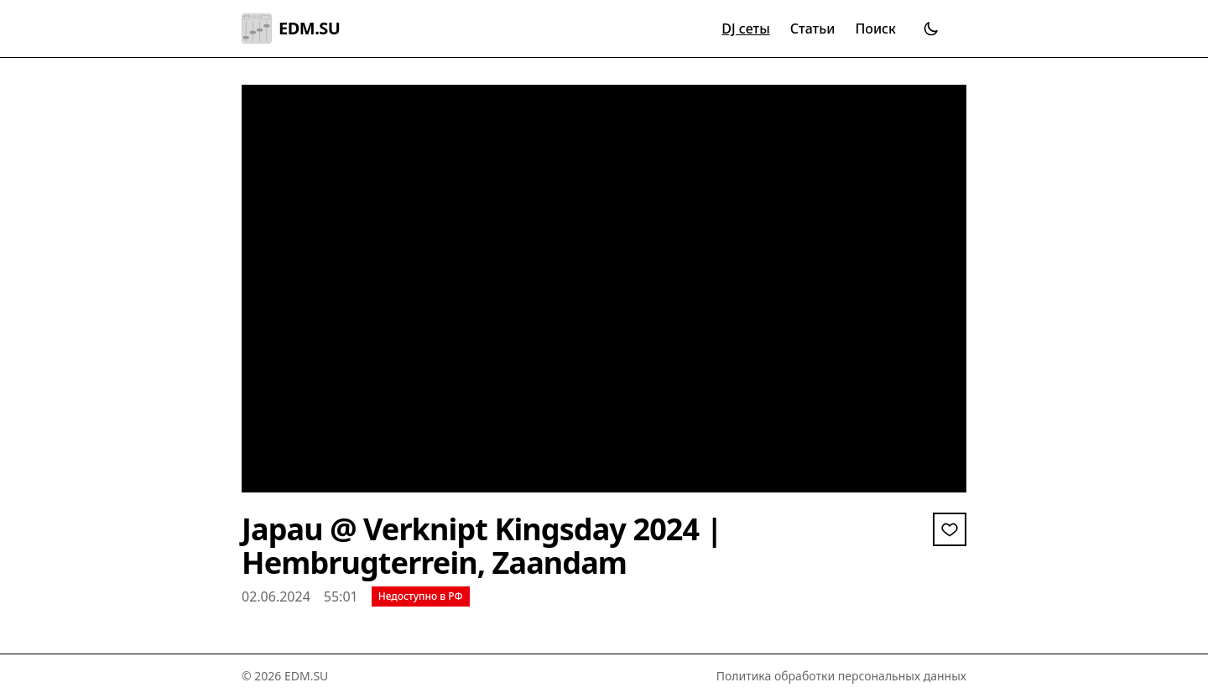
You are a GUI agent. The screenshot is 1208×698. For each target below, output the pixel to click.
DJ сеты (745, 28)
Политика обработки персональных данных (841, 676)
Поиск (875, 28)
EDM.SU (291, 28)
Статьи (813, 28)
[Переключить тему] (931, 28)
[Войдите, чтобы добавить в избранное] (949, 529)
